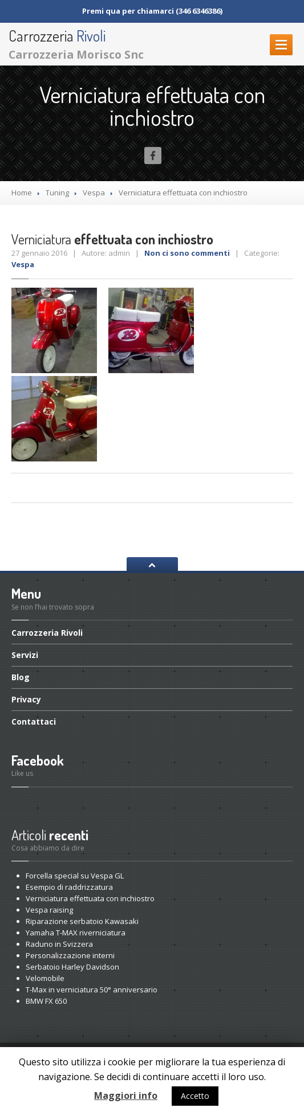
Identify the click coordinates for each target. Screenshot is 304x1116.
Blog (20, 677)
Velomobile (45, 978)
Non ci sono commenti (187, 253)
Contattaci (33, 721)
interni (70, 955)
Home (21, 192)
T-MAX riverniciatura (75, 932)
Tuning (57, 192)
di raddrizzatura (69, 887)
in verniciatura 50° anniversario (91, 989)
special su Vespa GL (75, 875)
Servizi (24, 654)
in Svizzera (59, 944)
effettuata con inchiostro (90, 898)
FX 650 (46, 1001)
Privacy (26, 699)
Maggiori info (125, 1095)
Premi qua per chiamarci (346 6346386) (152, 11)
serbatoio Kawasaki (82, 921)
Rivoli (47, 633)
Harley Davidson (72, 967)
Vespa (94, 192)
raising (49, 910)
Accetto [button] (195, 1095)
